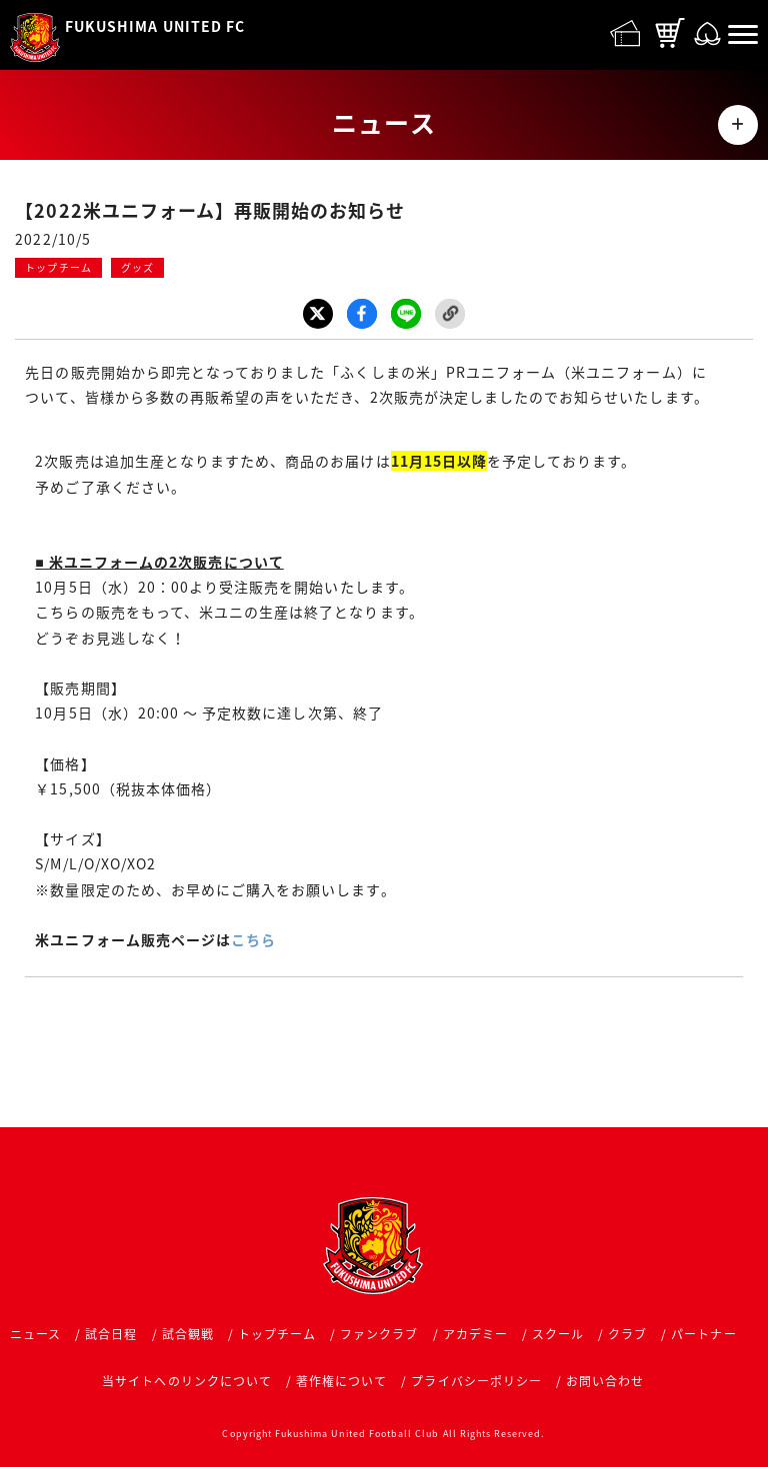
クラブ (627, 1334)
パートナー (703, 1334)
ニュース (35, 1334)
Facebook (362, 314)
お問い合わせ (605, 1381)
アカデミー (475, 1334)
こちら (253, 939)
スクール (558, 1334)
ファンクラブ (379, 1334)
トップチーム (58, 267)
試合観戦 (188, 1334)
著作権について (341, 1381)
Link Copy (450, 314)
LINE (406, 314)
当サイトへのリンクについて (187, 1381)
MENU (738, 125)
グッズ (137, 267)
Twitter (318, 314)
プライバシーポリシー (476, 1381)
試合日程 (111, 1334)
